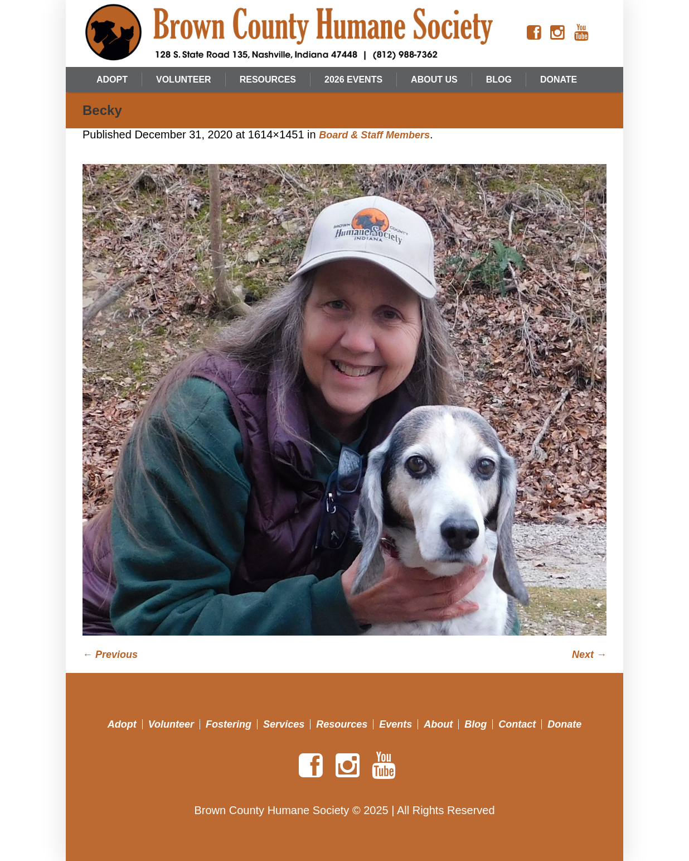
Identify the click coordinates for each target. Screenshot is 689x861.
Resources (341, 724)
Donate (564, 724)
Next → (589, 654)
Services (283, 724)
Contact (517, 724)
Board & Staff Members (374, 135)
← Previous (110, 654)
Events (395, 724)
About (438, 724)
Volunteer (171, 724)
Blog (475, 724)
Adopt (122, 724)
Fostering (228, 724)
